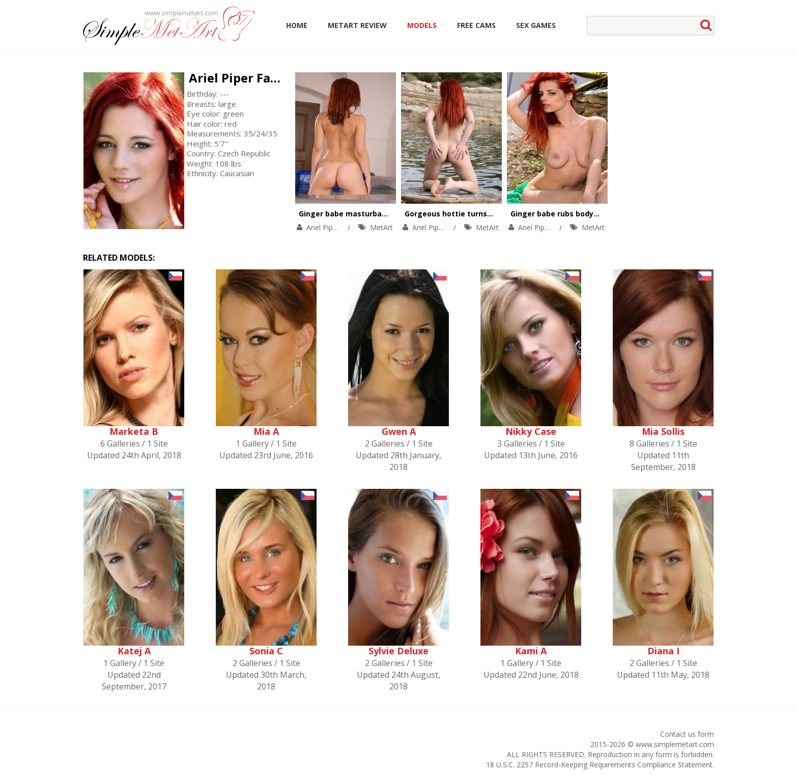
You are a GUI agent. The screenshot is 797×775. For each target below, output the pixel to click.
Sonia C (266, 651)
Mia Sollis (663, 431)
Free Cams (476, 25)
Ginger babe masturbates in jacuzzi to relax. (381, 213)
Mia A (266, 431)
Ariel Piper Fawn (239, 77)
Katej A (134, 651)
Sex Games (536, 25)
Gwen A (399, 431)
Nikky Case (530, 431)
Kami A (531, 651)
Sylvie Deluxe (398, 651)
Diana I (663, 651)
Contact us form (687, 734)
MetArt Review (357, 25)
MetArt (381, 227)
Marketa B (133, 431)
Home (296, 25)
